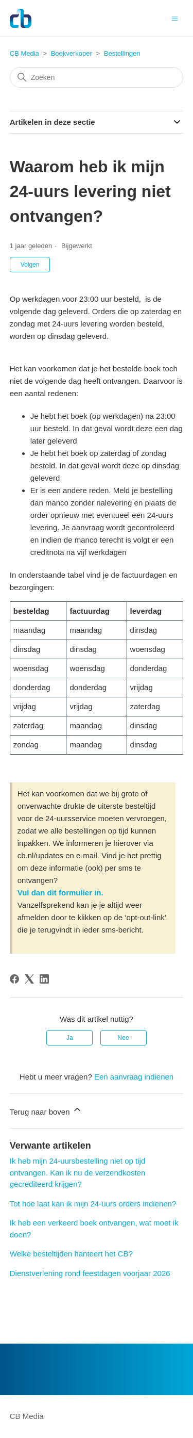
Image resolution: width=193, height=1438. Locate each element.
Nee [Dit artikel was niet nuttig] (123, 1037)
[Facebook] (14, 979)
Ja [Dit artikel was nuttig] (69, 1037)
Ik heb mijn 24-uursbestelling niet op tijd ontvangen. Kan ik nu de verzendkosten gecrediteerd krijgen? (78, 1172)
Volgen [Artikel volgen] (30, 264)
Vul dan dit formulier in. (60, 892)
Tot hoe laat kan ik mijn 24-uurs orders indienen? (93, 1203)
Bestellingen (122, 53)
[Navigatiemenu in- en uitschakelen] (174, 17)
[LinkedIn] (44, 979)
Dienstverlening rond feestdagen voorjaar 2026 (90, 1273)
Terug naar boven (46, 1110)
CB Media (24, 53)
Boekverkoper (71, 53)
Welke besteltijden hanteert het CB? (71, 1253)
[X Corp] (29, 979)
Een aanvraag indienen (133, 1076)
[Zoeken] (97, 77)
